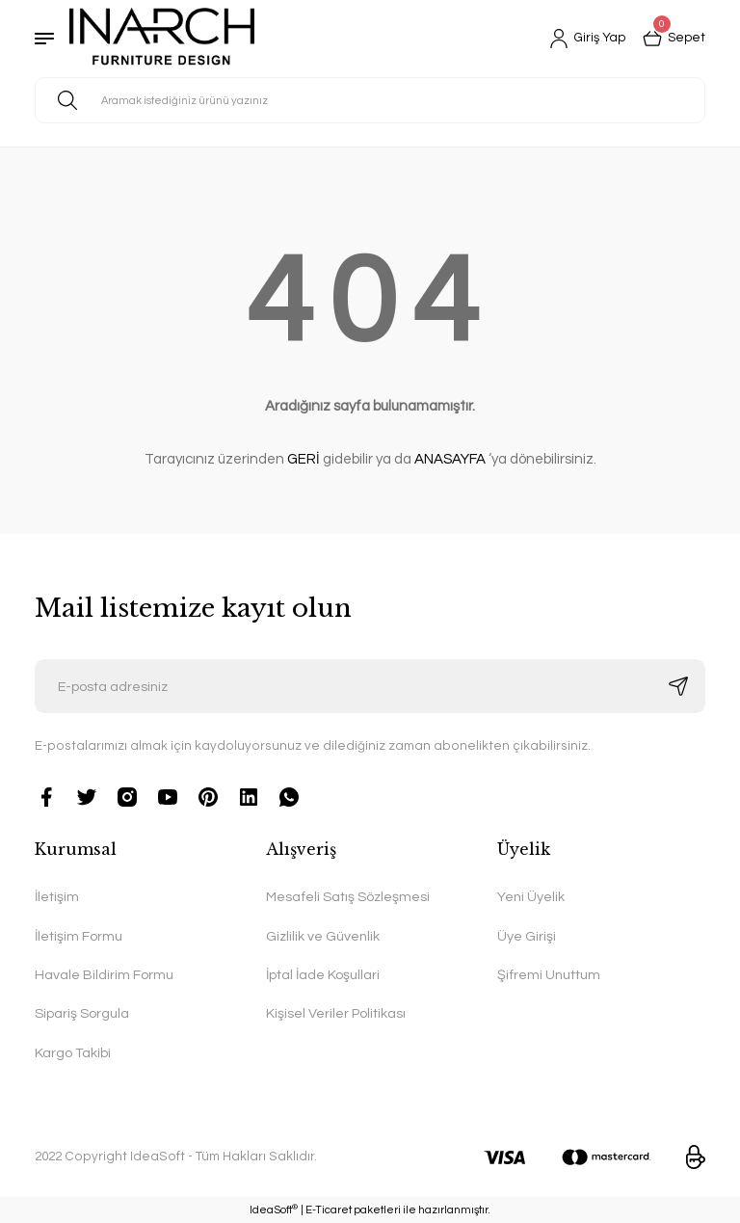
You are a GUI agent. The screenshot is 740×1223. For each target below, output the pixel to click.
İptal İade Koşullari (323, 975)
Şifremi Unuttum (548, 975)
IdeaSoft (274, 1209)
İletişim (57, 897)
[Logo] (161, 38)
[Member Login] (583, 38)
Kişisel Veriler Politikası (336, 1013)
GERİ (303, 459)
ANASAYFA (450, 459)
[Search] (370, 100)
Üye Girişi (526, 936)
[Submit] (678, 686)
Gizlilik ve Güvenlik (323, 936)
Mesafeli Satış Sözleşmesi (348, 897)
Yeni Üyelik (531, 897)
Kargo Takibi (73, 1053)
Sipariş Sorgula (82, 1013)
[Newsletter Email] (370, 686)
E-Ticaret (328, 1210)
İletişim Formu (78, 936)
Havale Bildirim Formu (104, 975)
